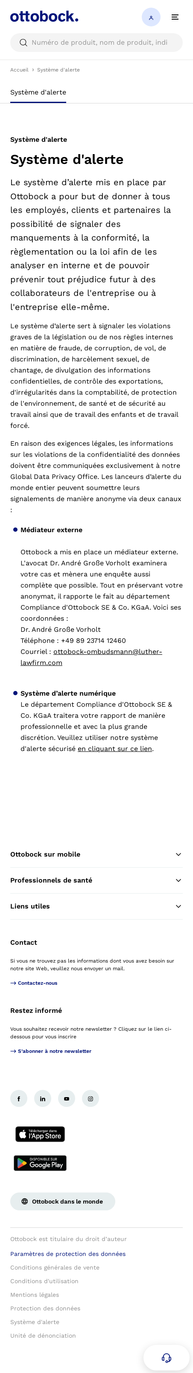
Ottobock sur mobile (96, 854)
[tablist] (96, 94)
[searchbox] (96, 42)
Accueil (19, 70)
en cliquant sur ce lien (115, 749)
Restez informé (36, 1010)
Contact (23, 942)
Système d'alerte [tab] (38, 92)
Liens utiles (96, 906)
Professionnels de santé (96, 880)
